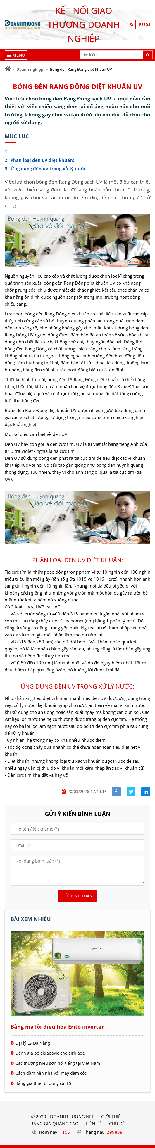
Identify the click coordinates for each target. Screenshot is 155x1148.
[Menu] (16, 55)
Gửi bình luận (77, 896)
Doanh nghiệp (29, 69)
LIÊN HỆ (94, 1123)
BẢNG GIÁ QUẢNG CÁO (54, 1123)
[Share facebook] (116, 791)
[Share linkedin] (145, 791)
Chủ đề (117, 1123)
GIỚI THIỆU (112, 1116)
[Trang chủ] (8, 68)
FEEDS (144, 24)
